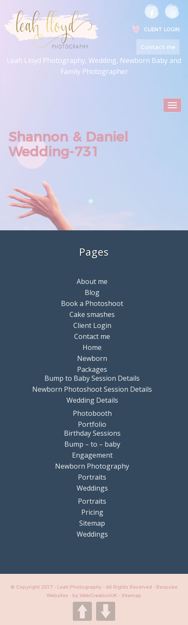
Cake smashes (92, 314)
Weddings (92, 488)
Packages (92, 369)
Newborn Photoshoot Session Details (92, 389)
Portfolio (92, 424)
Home (92, 347)
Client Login (162, 29)
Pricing (92, 512)
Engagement (92, 455)
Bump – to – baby (92, 444)
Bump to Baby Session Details (92, 378)
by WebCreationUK (95, 595)
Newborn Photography (92, 466)
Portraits (92, 477)
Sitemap (92, 523)
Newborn (92, 358)
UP (82, 611)
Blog (92, 292)
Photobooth (92, 413)
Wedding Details (92, 400)
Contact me (158, 47)
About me (92, 281)
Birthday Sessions (92, 433)
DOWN (105, 611)
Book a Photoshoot (92, 303)
